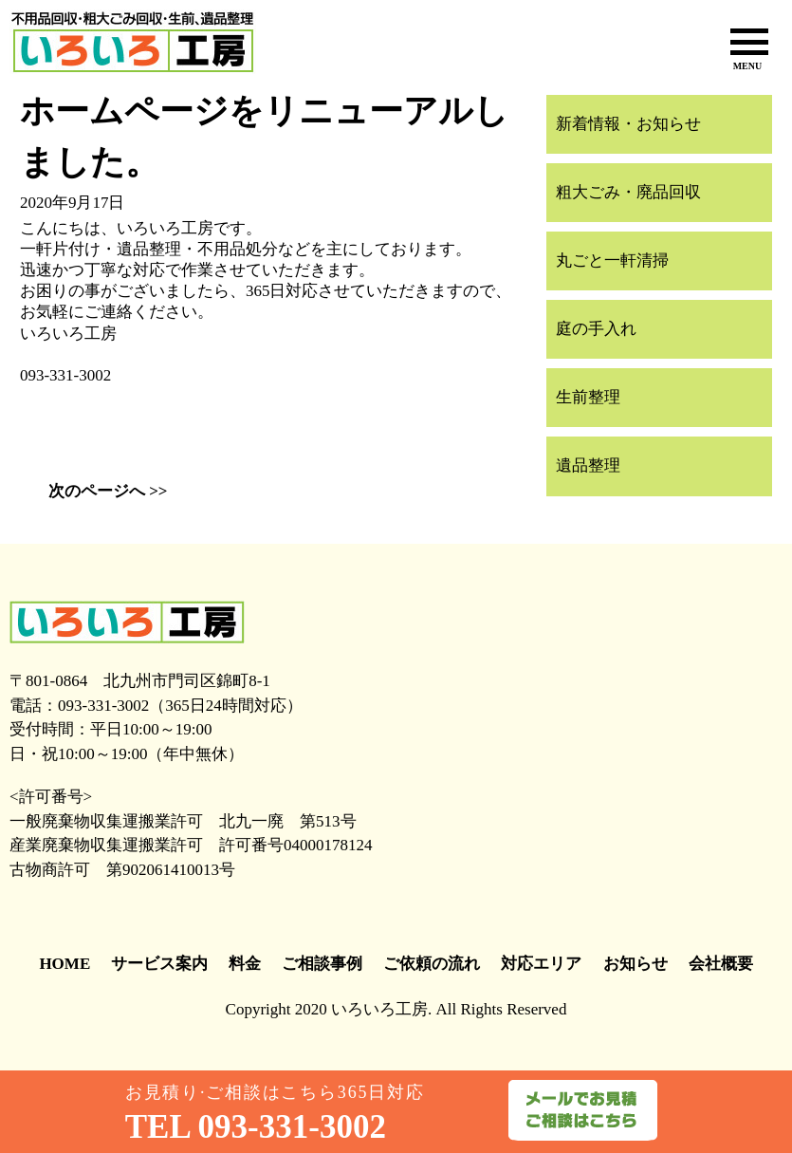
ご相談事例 (322, 964)
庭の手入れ (596, 329)
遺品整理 (588, 465)
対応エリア (541, 964)
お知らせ (635, 964)
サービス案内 (159, 964)
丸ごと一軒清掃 (612, 260)
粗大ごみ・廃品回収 (628, 192)
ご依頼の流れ (431, 964)
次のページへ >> (108, 491)
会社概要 (721, 964)
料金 (245, 964)
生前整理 (588, 397)
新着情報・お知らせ (628, 124)
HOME (64, 964)
